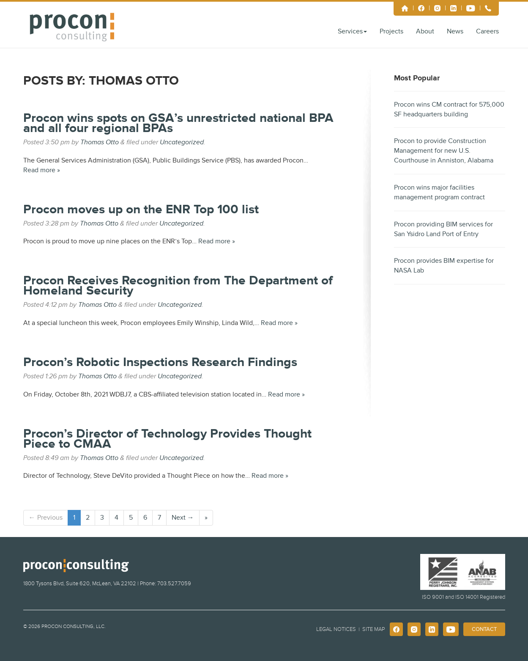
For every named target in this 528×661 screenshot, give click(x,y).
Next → (183, 517)
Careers (487, 31)
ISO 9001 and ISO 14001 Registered (463, 597)
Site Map (373, 629)
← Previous (46, 517)
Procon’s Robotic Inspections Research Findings (160, 362)
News (455, 31)
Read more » (41, 170)
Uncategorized (182, 142)
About (425, 31)
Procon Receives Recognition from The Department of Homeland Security (178, 285)
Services (352, 31)
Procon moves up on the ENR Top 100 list (141, 209)
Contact (484, 629)
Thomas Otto (99, 142)
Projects (391, 31)
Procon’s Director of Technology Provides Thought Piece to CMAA (167, 439)
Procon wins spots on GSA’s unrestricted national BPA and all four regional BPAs (178, 123)
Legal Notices (336, 629)
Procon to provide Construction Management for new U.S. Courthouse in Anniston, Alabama (443, 151)
